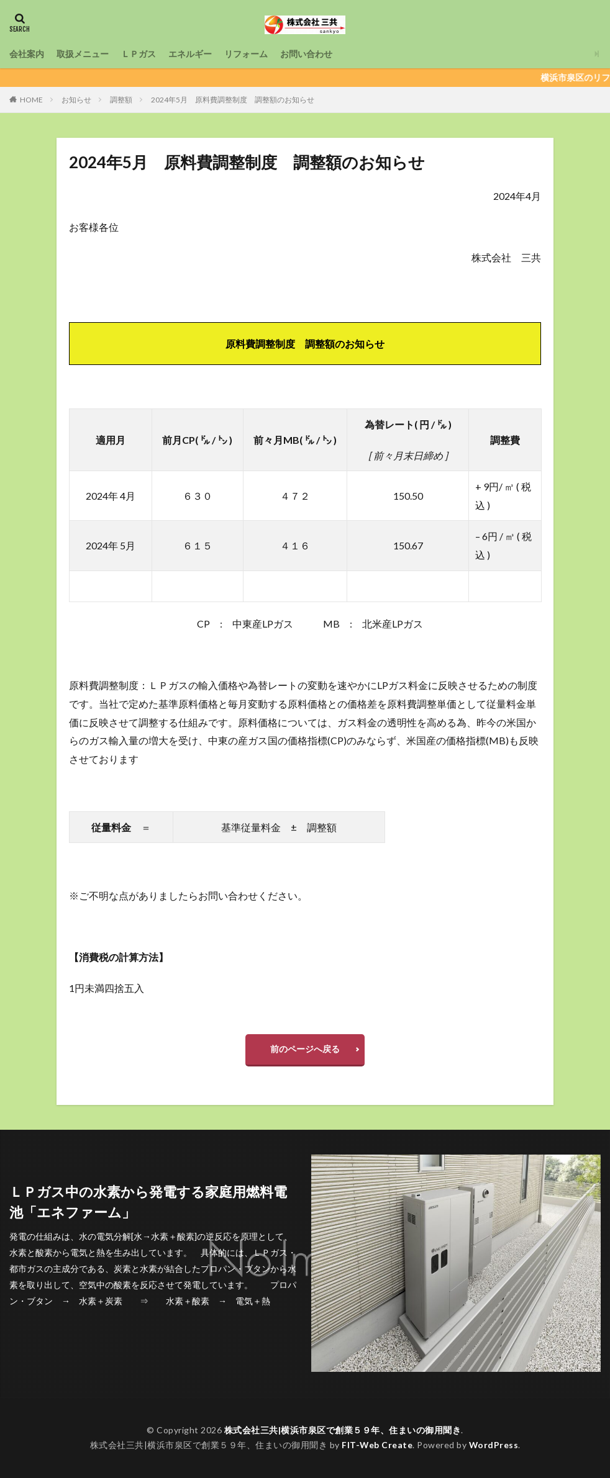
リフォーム (246, 53)
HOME (31, 99)
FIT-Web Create (376, 1445)
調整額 (121, 99)
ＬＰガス (138, 53)
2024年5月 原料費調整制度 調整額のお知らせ (232, 99)
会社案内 (26, 53)
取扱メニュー (83, 53)
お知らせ (76, 99)
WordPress (494, 1445)
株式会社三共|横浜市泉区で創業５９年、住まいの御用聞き (343, 1430)
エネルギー (190, 53)
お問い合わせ (306, 53)
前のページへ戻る (305, 1048)
